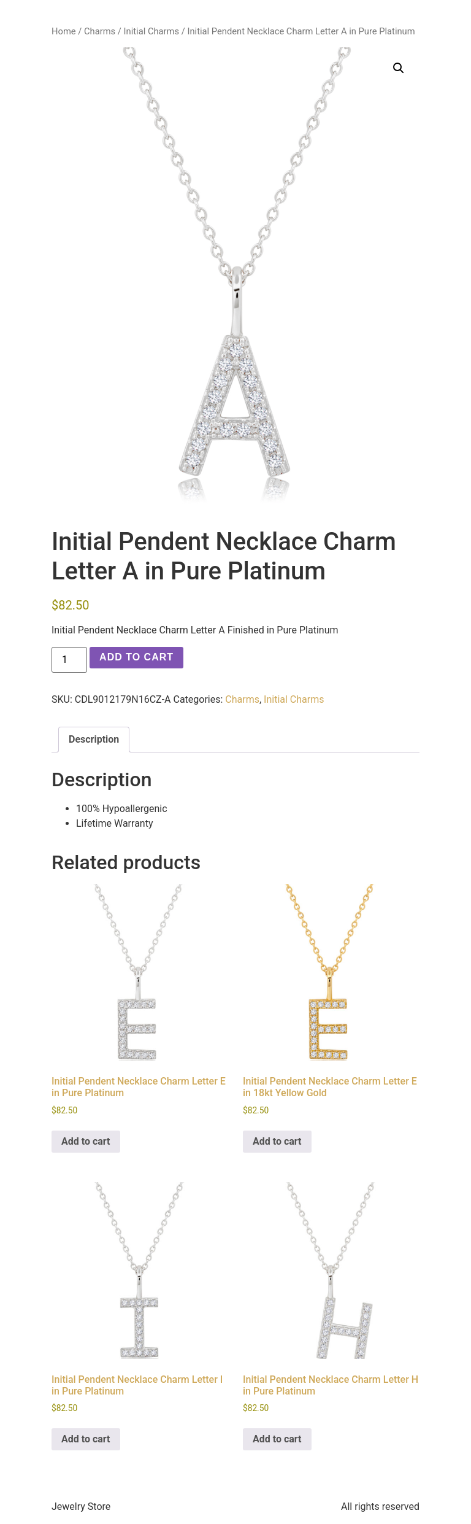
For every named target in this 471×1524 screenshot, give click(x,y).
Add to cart (136, 657)
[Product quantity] (69, 660)
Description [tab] (94, 739)
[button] (399, 68)
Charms (99, 31)
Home (64, 31)
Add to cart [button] (85, 1141)
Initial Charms (152, 31)
